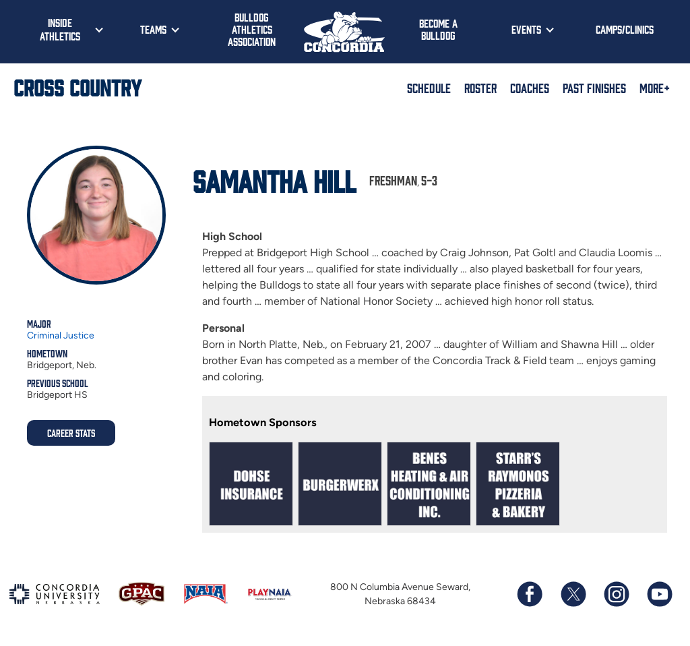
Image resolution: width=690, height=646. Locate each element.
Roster (480, 87)
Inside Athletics (60, 29)
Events (526, 29)
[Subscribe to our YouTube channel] (659, 594)
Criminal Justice (60, 335)
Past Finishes (594, 87)
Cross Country (77, 87)
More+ (654, 87)
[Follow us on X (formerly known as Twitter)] (572, 594)
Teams (153, 29)
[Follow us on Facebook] (529, 594)
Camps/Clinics (625, 29)
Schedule (429, 87)
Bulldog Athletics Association (252, 29)
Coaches (529, 87)
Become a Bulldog (438, 29)
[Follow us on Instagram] (615, 594)
